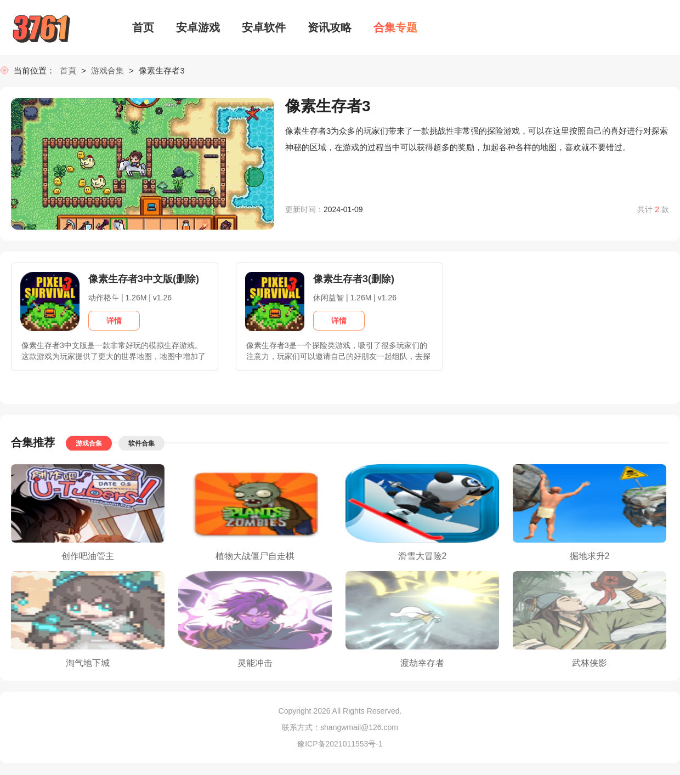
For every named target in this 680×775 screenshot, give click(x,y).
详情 (114, 321)
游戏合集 (107, 71)
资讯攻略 (330, 27)
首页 (143, 27)
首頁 (70, 71)
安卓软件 (264, 27)
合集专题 (395, 27)
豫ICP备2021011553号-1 (340, 744)
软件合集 (141, 444)
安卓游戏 (198, 27)
